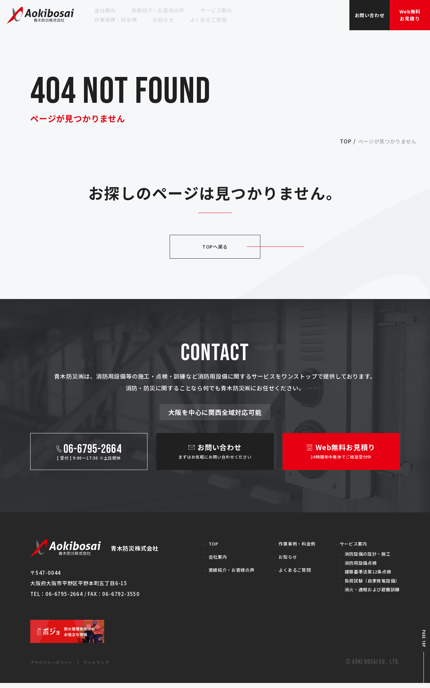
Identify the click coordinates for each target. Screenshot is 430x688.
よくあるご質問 (288, 569)
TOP (205, 543)
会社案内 (210, 556)
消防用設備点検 (354, 563)
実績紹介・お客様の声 (226, 569)
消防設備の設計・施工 (362, 554)
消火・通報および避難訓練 (368, 593)
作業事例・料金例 (291, 543)
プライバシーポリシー (56, 667)
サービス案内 (347, 543)
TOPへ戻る (215, 247)
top (345, 141)
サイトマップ (111, 667)
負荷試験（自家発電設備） (368, 583)
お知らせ (280, 556)
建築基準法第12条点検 (363, 573)
